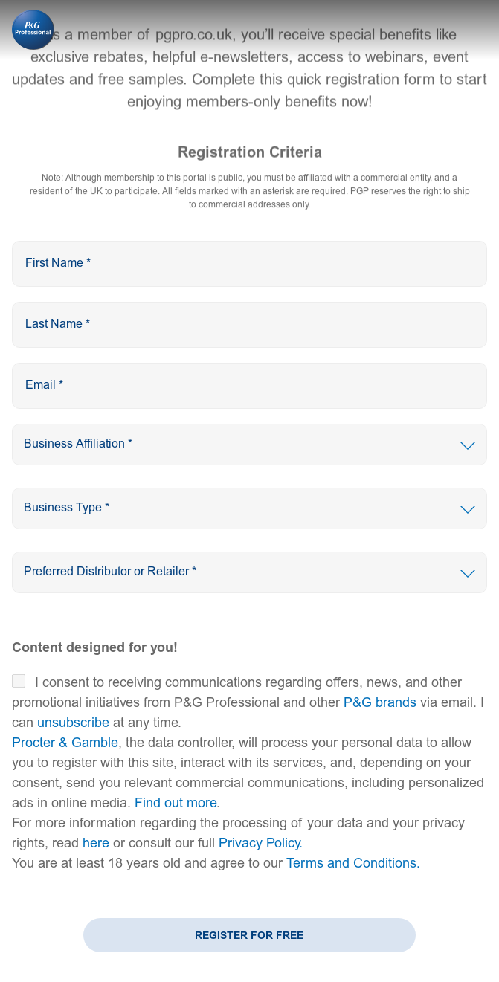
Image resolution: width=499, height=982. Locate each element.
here (96, 843)
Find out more (175, 803)
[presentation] (249, 264)
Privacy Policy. (261, 843)
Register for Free (249, 935)
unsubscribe (73, 722)
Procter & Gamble (65, 743)
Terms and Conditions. (353, 863)
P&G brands (380, 702)
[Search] (249, 444)
